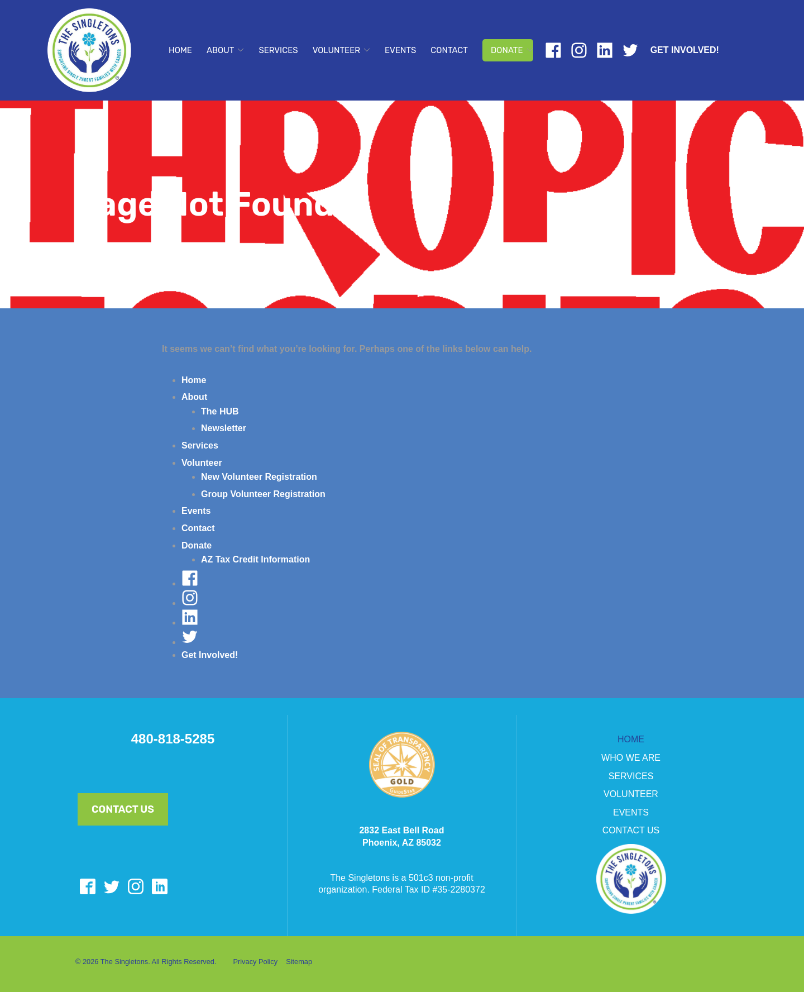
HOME (631, 739)
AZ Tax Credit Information (255, 559)
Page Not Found (204, 204)
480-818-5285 (172, 739)
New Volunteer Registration (259, 476)
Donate (507, 50)
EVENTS (631, 812)
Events (400, 50)
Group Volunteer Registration (263, 494)
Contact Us (123, 809)
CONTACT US (631, 830)
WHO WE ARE (631, 757)
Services (278, 50)
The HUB (220, 411)
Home (180, 50)
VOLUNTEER (631, 794)
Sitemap (299, 961)
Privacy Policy (255, 961)
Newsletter (223, 428)
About (220, 50)
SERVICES (631, 776)
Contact (449, 50)
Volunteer (336, 50)
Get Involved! (684, 50)
